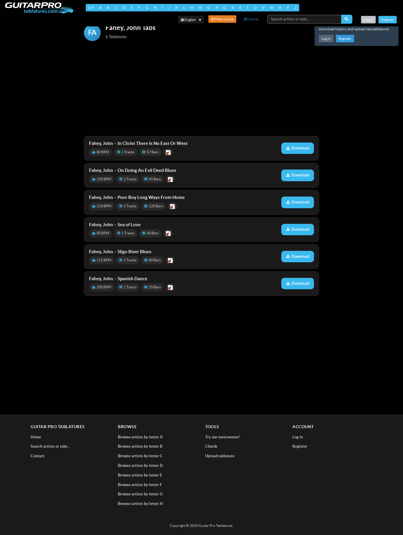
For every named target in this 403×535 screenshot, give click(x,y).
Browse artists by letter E (140, 475)
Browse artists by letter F (140, 484)
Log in (326, 39)
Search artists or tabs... (50, 446)
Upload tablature (219, 456)
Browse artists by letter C (140, 456)
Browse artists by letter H (140, 503)
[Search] (346, 19)
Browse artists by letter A (140, 437)
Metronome (222, 19)
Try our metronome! (222, 437)
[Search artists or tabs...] (304, 19)
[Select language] (191, 19)
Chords (251, 19)
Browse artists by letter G (140, 494)
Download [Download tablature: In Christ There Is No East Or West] (297, 148)
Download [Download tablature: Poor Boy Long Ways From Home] (297, 202)
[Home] (39, 8)
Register (345, 39)
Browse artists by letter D (140, 465)
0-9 (91, 8)
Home (36, 437)
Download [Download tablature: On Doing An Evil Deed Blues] (297, 175)
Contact (37, 456)
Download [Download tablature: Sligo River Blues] (297, 256)
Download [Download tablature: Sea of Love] (297, 229)
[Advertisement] (201, 89)
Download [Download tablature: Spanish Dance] (297, 283)
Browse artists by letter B (140, 446)
